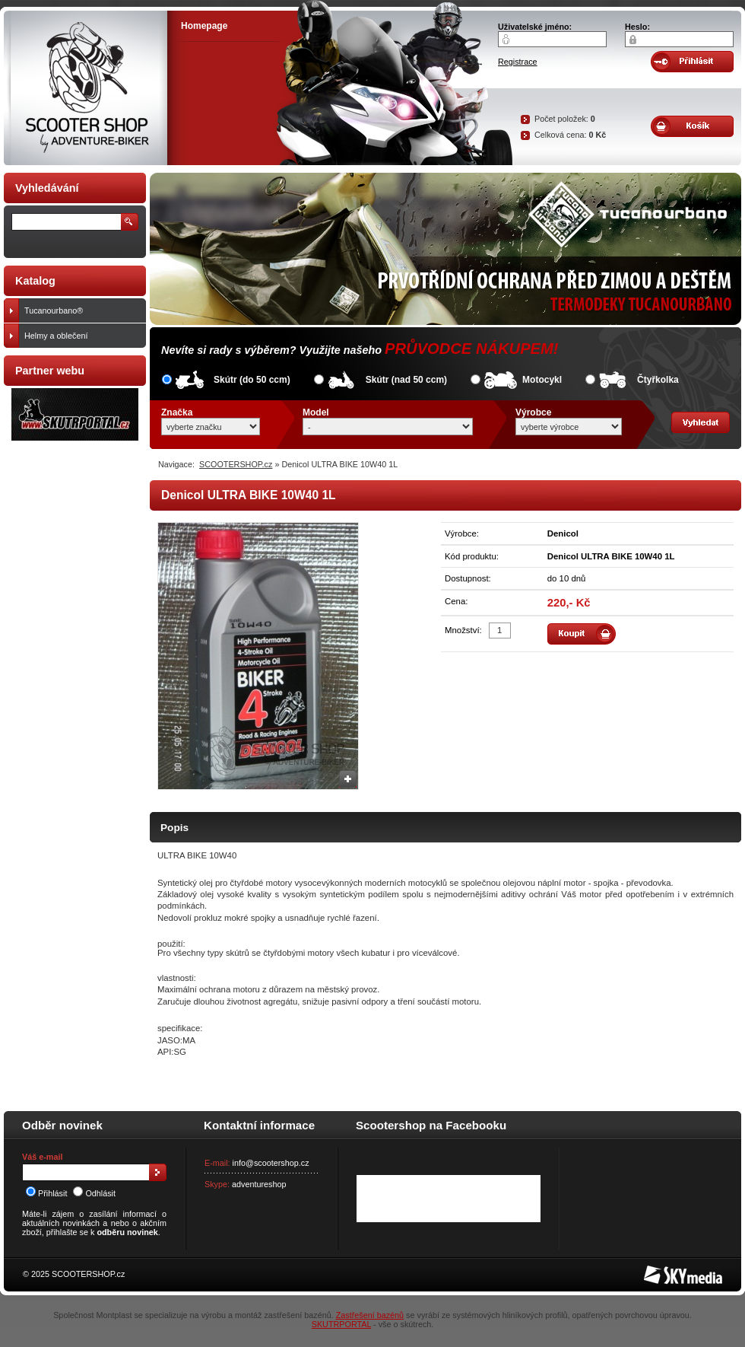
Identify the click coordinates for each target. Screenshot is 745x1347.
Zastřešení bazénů (370, 1315)
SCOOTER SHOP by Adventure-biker (85, 88)
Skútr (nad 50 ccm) (406, 379)
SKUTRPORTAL (341, 1324)
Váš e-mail (42, 1156)
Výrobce (533, 412)
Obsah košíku (692, 126)
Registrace (517, 61)
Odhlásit (94, 1193)
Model (316, 412)
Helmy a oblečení (81, 335)
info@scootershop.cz (271, 1162)
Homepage (204, 26)
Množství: (463, 630)
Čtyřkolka (658, 379)
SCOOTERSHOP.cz (235, 464)
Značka (176, 412)
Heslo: (637, 26)
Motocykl (542, 379)
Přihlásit (46, 1193)
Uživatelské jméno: (535, 26)
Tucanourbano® (81, 310)
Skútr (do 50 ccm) (252, 379)
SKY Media (664, 1270)
